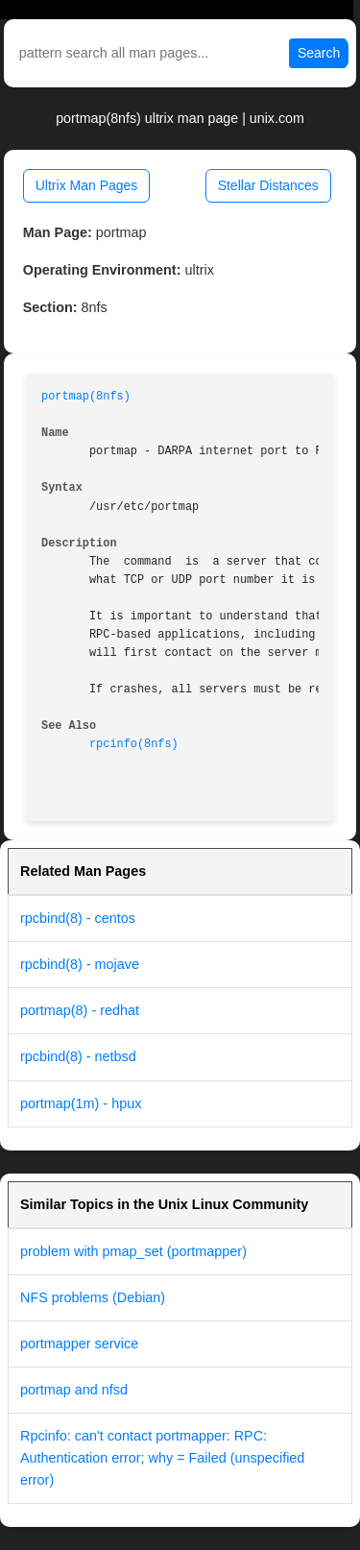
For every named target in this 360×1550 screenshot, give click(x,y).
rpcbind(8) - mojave (79, 964)
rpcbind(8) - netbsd (78, 1056)
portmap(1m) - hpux (80, 1103)
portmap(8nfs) (86, 396)
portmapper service (79, 1343)
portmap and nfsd (74, 1389)
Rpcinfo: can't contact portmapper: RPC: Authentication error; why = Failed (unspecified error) (162, 1458)
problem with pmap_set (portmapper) (133, 1251)
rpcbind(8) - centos (77, 918)
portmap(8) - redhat (79, 1010)
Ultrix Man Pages (87, 185)
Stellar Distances (268, 185)
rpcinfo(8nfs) (134, 744)
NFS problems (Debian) (92, 1297)
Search (319, 53)
